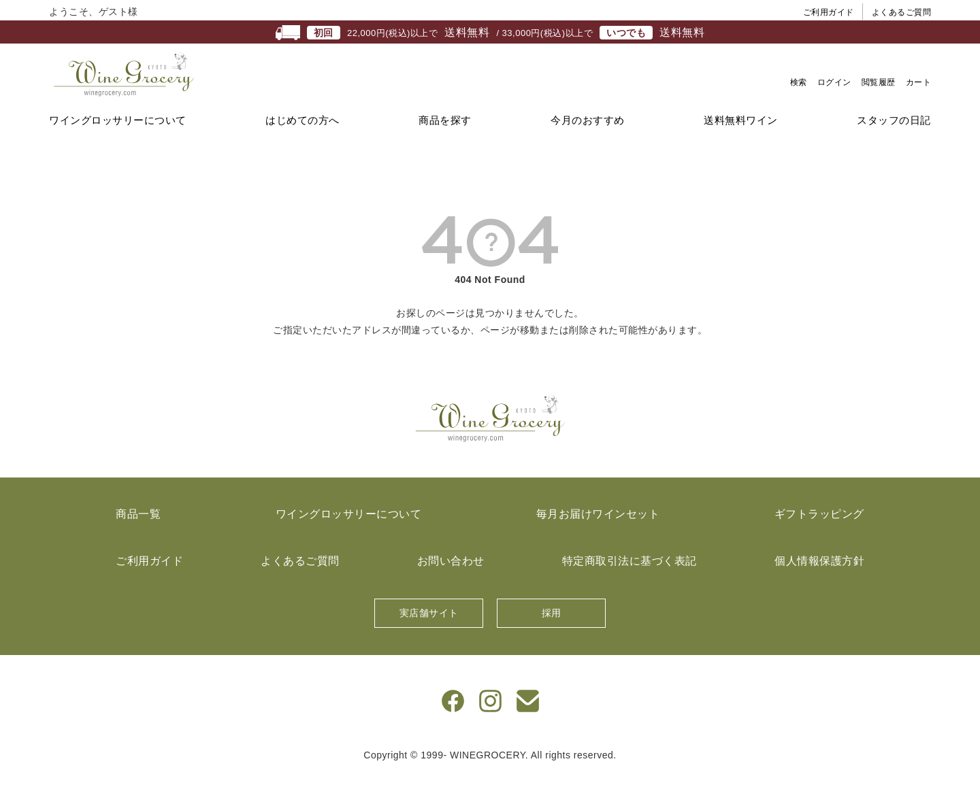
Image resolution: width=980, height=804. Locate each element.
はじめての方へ (302, 146)
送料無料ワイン (741, 146)
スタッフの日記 (894, 146)
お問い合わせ (451, 587)
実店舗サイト (429, 639)
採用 (551, 639)
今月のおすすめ (588, 146)
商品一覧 (138, 540)
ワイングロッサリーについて (117, 146)
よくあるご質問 (902, 12)
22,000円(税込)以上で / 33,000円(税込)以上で (490, 32)
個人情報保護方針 (819, 587)
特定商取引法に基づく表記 (629, 587)
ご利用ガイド (828, 12)
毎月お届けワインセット (598, 540)
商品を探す (445, 146)
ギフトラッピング (819, 540)
